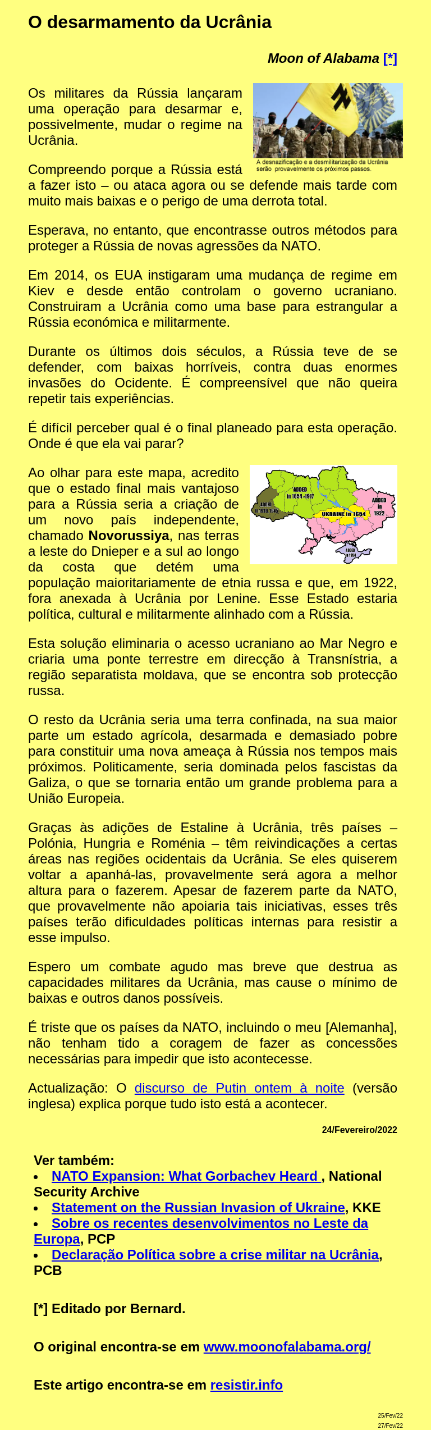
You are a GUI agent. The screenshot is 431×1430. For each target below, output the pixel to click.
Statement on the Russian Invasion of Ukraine (198, 1207)
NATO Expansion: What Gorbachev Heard (187, 1176)
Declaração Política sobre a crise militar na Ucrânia (215, 1254)
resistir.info (246, 1384)
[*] (390, 58)
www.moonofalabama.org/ (287, 1346)
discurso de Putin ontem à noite (240, 1087)
